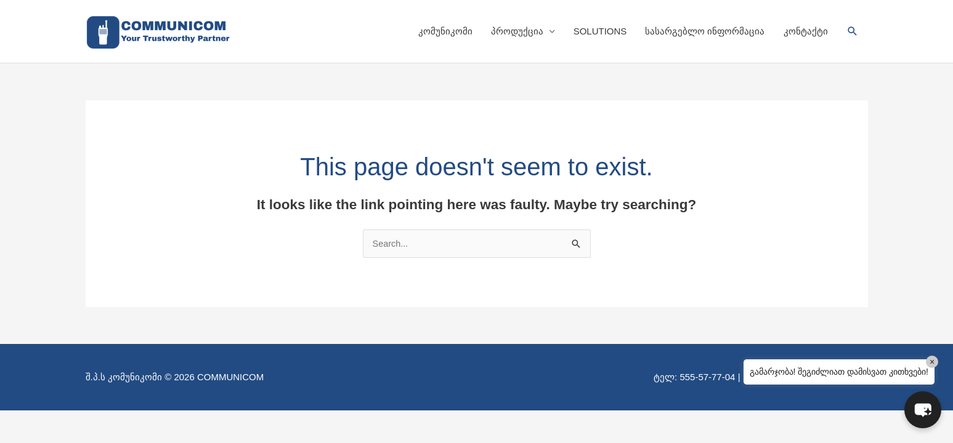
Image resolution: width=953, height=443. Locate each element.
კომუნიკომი (445, 31)
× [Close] (932, 362)
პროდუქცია (517, 31)
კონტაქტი (806, 31)
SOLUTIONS (600, 31)
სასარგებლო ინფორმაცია (704, 31)
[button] (852, 31)
